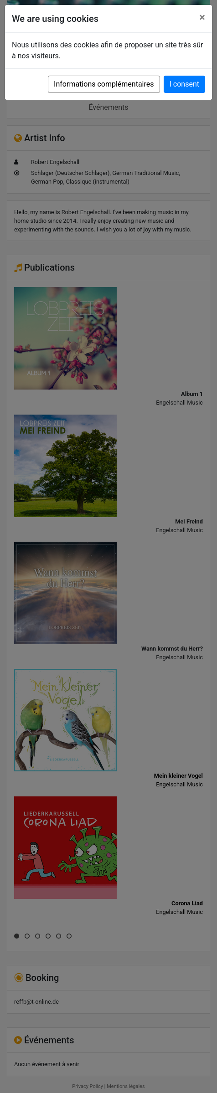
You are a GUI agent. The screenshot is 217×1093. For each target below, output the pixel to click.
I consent (184, 84)
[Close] (202, 17)
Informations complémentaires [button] (104, 84)
